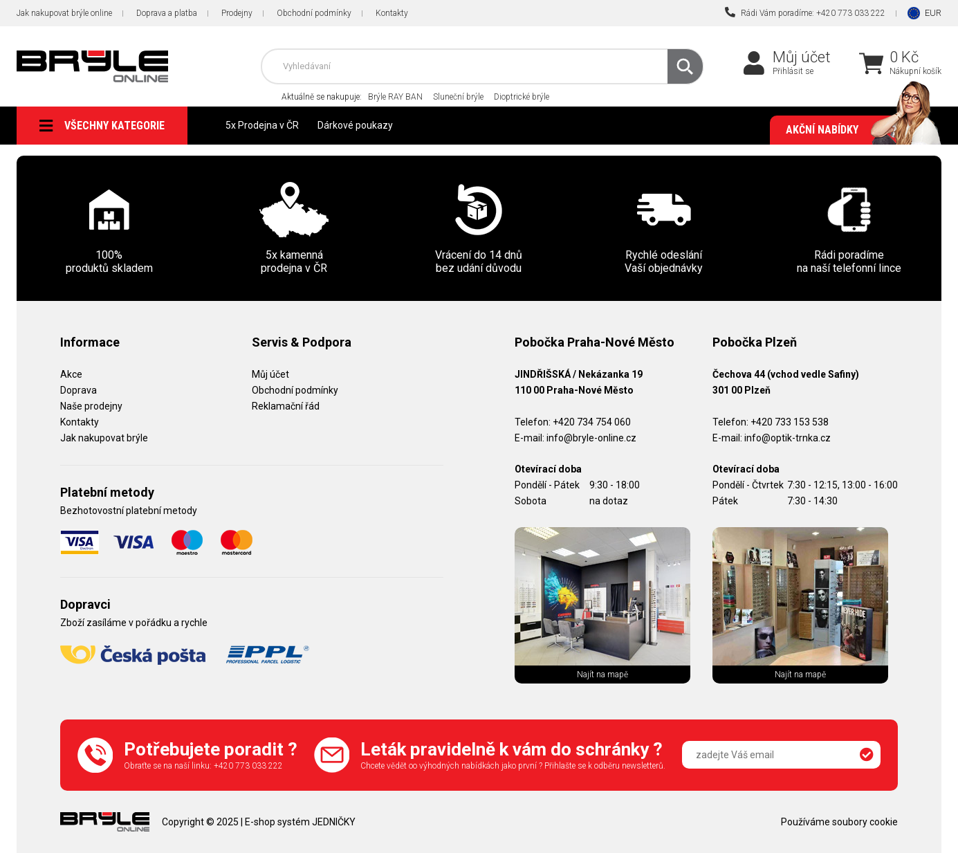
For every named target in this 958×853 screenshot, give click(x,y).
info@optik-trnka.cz (787, 437)
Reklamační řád (286, 406)
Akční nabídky (857, 130)
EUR (933, 13)
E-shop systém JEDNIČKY (300, 821)
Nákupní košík (915, 71)
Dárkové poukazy (355, 125)
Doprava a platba (166, 13)
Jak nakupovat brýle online (64, 13)
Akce (71, 374)
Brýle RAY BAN (395, 97)
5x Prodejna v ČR (262, 125)
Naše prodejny (91, 406)
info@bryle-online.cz (591, 437)
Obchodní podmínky (314, 13)
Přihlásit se (793, 71)
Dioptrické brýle (521, 97)
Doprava (78, 390)
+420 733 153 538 (789, 422)
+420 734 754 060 (592, 422)
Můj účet (802, 57)
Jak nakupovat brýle (104, 437)
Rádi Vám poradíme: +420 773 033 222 (805, 12)
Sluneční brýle (458, 97)
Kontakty (392, 13)
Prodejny (236, 13)
